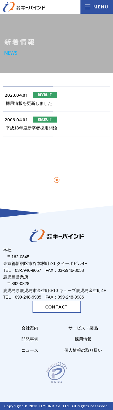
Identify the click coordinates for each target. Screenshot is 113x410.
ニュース (29, 350)
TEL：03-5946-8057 (22, 270)
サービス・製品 (85, 328)
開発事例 (29, 339)
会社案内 (29, 328)
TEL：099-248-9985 (22, 297)
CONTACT (56, 307)
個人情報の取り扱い (83, 350)
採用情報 (83, 339)
